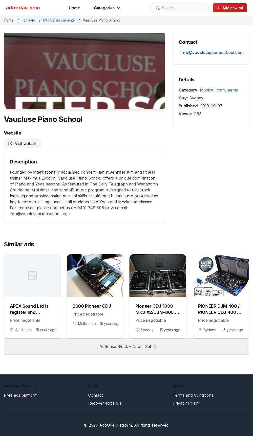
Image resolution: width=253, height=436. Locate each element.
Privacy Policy (186, 403)
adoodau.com (23, 8)
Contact (95, 395)
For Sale (28, 20)
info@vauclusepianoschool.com (212, 52)
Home (74, 7)
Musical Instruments (59, 20)
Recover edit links (104, 403)
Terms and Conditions (193, 395)
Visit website (23, 143)
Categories (107, 7)
